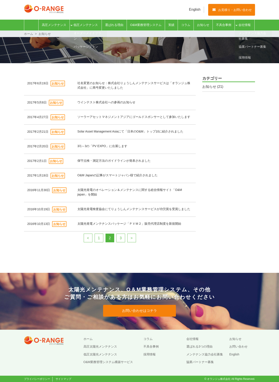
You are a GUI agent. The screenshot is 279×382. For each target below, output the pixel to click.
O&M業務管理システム (146, 25)
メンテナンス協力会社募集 (204, 354)
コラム (185, 25)
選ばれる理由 (114, 25)
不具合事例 (223, 25)
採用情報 (149, 354)
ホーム (31, 25)
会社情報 (244, 25)
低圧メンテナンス (85, 25)
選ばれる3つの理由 (199, 346)
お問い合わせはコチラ (139, 310)
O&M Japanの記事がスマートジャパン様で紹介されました (117, 175)
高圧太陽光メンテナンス (100, 346)
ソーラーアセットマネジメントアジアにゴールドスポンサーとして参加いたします (133, 117)
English (194, 9)
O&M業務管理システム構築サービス (108, 362)
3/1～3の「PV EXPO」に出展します (102, 146)
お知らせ (203, 25)
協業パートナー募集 (200, 362)
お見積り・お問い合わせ (235, 10)
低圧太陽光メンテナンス (100, 354)
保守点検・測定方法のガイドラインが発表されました (114, 160)
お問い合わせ (238, 346)
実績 (171, 25)
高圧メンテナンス (54, 25)
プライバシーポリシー (37, 378)
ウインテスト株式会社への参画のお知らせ (106, 102)
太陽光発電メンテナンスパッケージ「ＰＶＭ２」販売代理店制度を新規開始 (129, 223)
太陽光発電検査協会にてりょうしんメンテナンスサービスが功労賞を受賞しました (133, 209)
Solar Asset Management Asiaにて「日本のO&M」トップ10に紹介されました (130, 131)
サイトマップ (63, 378)
